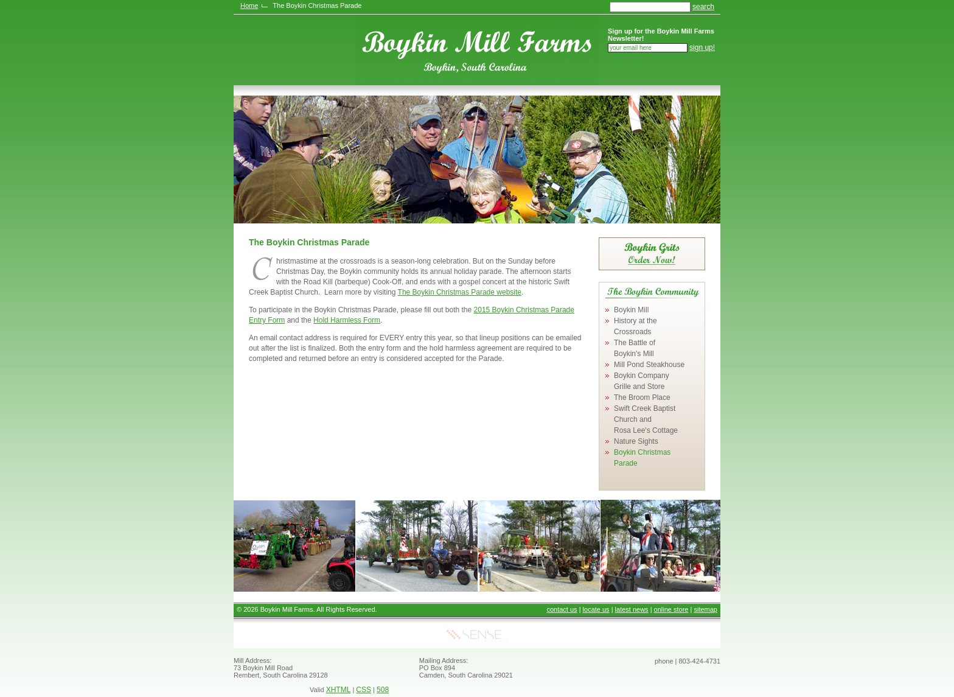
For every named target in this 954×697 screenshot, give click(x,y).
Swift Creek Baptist (646, 419)
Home (249, 5)
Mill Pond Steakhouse (649, 364)
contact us (561, 609)
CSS (363, 689)
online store (671, 609)
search (703, 6)
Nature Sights (636, 441)
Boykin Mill (631, 310)
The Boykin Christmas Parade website (459, 292)
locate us (596, 609)
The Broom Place (642, 397)
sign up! (702, 47)
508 (383, 689)
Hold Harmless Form (346, 320)
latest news (632, 609)
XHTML (338, 689)
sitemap (705, 609)
